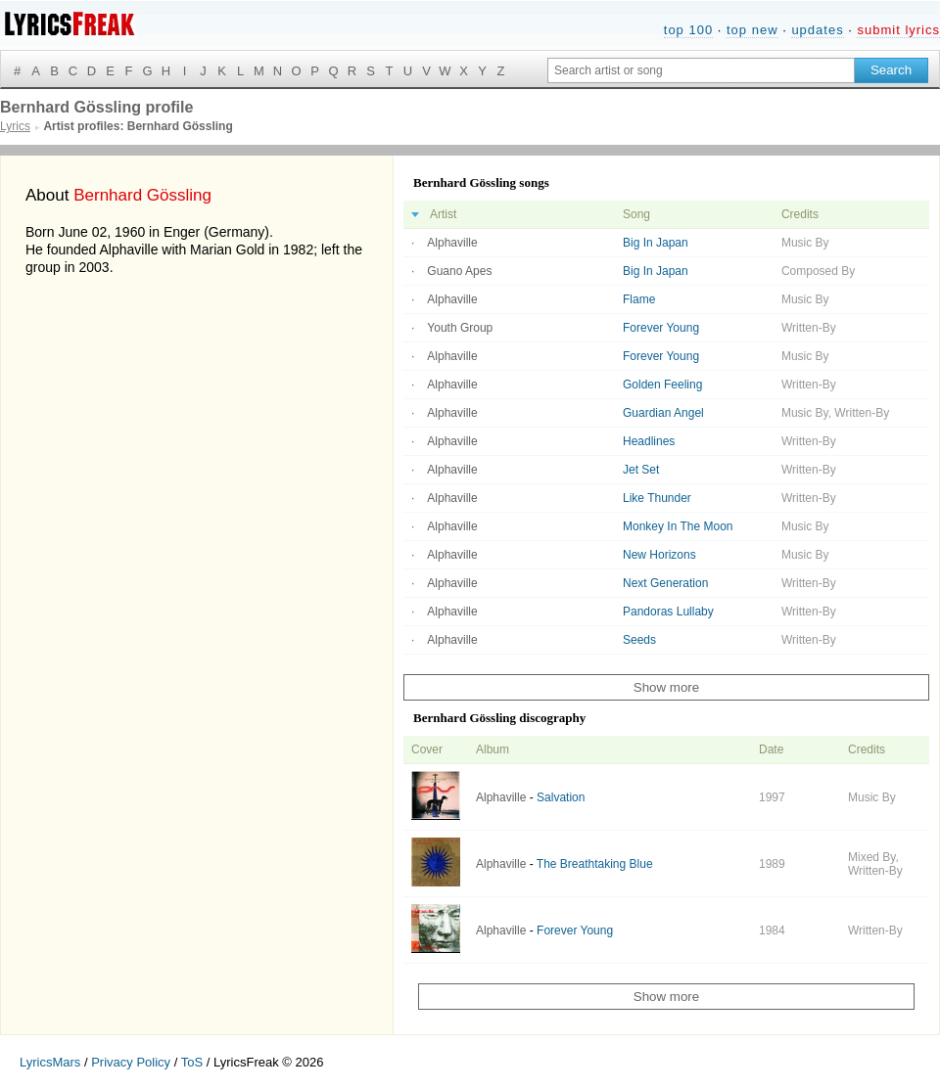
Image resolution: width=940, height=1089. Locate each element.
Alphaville (452, 243)
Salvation (561, 797)
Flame (639, 299)
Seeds (639, 640)
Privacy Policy (130, 1062)
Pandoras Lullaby (668, 611)
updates (817, 30)
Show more (666, 687)
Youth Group (460, 328)
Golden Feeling (662, 384)
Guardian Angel (663, 413)
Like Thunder (657, 498)
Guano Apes (459, 271)
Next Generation (665, 583)
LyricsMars (50, 1062)
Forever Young (661, 328)
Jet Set (641, 469)
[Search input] (701, 70)
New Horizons (659, 555)
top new (752, 30)
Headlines (649, 441)
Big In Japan (655, 243)
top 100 (688, 30)
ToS (192, 1062)
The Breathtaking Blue (595, 864)
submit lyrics (898, 30)
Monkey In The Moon (678, 526)
